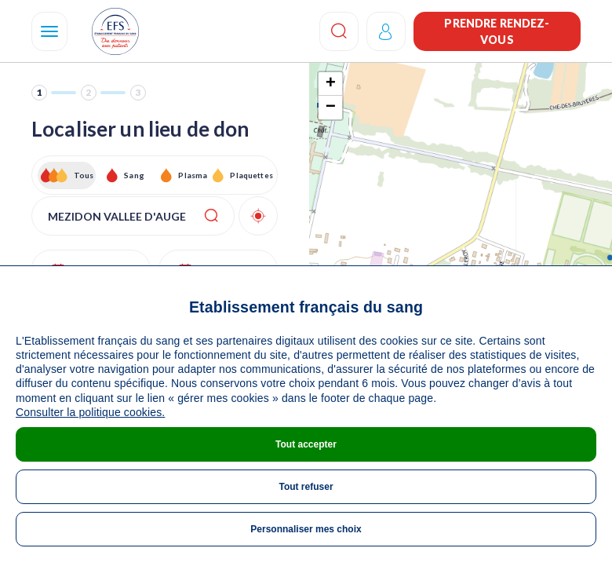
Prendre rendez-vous (496, 31)
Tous (84, 175)
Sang (134, 175)
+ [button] (331, 84)
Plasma (192, 175)
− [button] (331, 107)
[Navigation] (49, 31)
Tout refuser (306, 486)
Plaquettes (250, 175)
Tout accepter (306, 444)
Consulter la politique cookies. (90, 412)
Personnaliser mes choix (305, 529)
